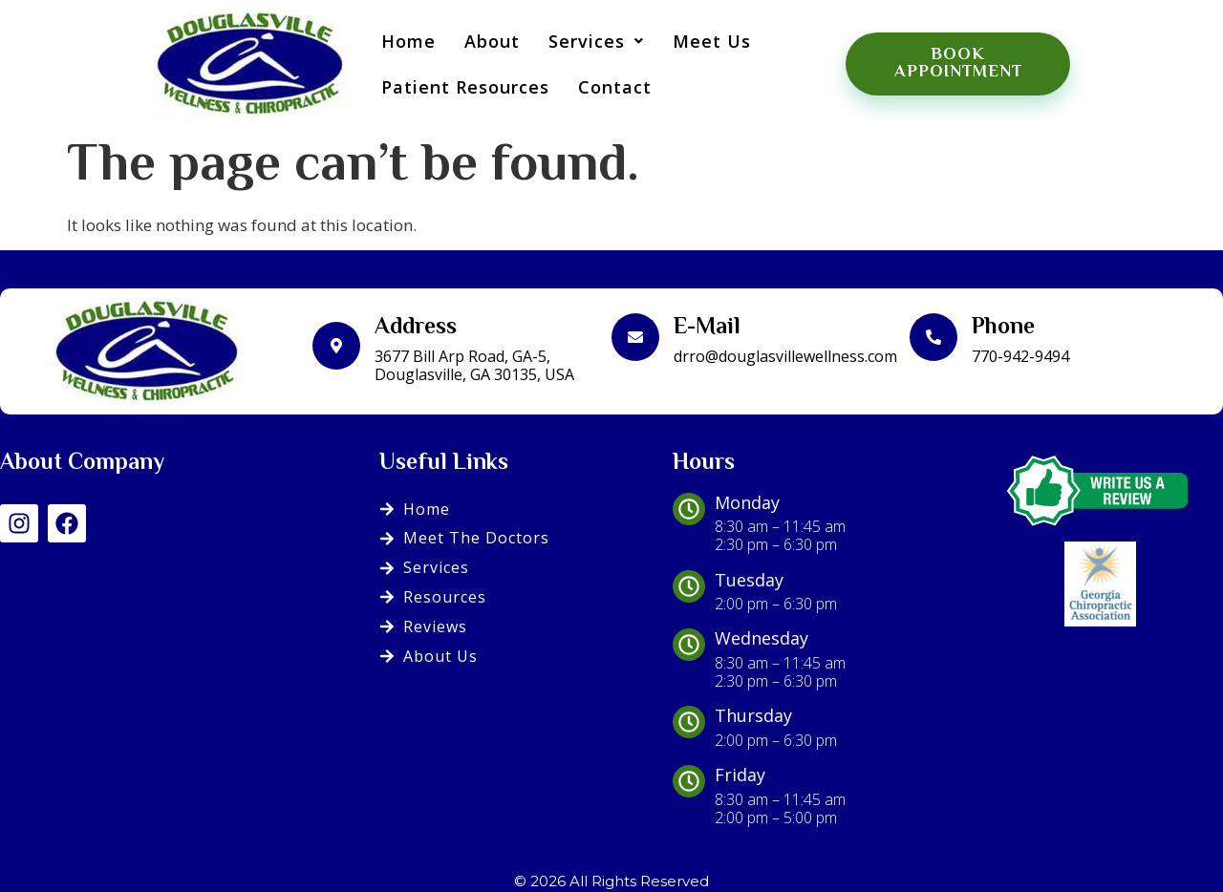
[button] (586, 38)
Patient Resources (455, 84)
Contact (604, 84)
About (481, 38)
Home (398, 38)
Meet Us (701, 38)
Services (585, 38)
